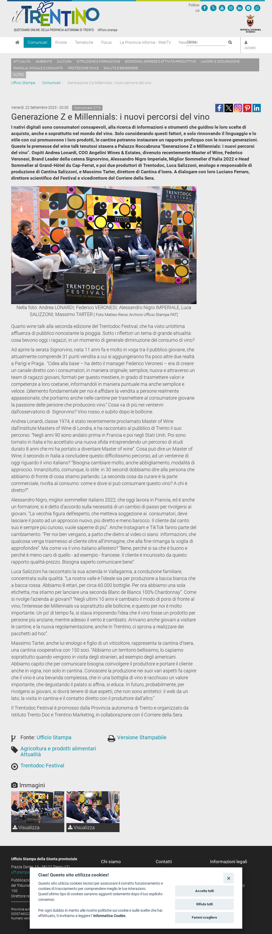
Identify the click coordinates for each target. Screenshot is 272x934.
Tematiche (84, 42)
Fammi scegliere (204, 917)
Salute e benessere (121, 68)
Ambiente (44, 61)
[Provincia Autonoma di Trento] (250, 23)
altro (18, 74)
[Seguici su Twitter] (213, 8)
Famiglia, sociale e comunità (38, 68)
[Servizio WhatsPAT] (257, 8)
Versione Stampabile (142, 737)
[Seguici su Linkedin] (239, 8)
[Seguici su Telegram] (248, 8)
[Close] (228, 878)
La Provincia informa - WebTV (145, 42)
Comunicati (37, 42)
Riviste (61, 42)
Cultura (64, 61)
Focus (106, 42)
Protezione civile (83, 68)
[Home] (17, 42)
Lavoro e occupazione (220, 61)
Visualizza (26, 827)
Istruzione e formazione (98, 61)
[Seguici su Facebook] (204, 8)
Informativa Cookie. (109, 916)
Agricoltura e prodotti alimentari (58, 748)
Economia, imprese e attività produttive (160, 61)
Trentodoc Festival (42, 765)
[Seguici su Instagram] (231, 8)
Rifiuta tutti (204, 904)
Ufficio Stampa (23, 83)
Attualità (22, 61)
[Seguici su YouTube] (222, 8)
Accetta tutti (204, 891)
